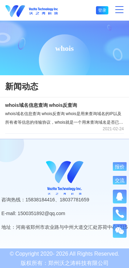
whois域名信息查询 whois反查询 (41, 105)
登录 (102, 10)
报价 (120, 166)
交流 (120, 180)
